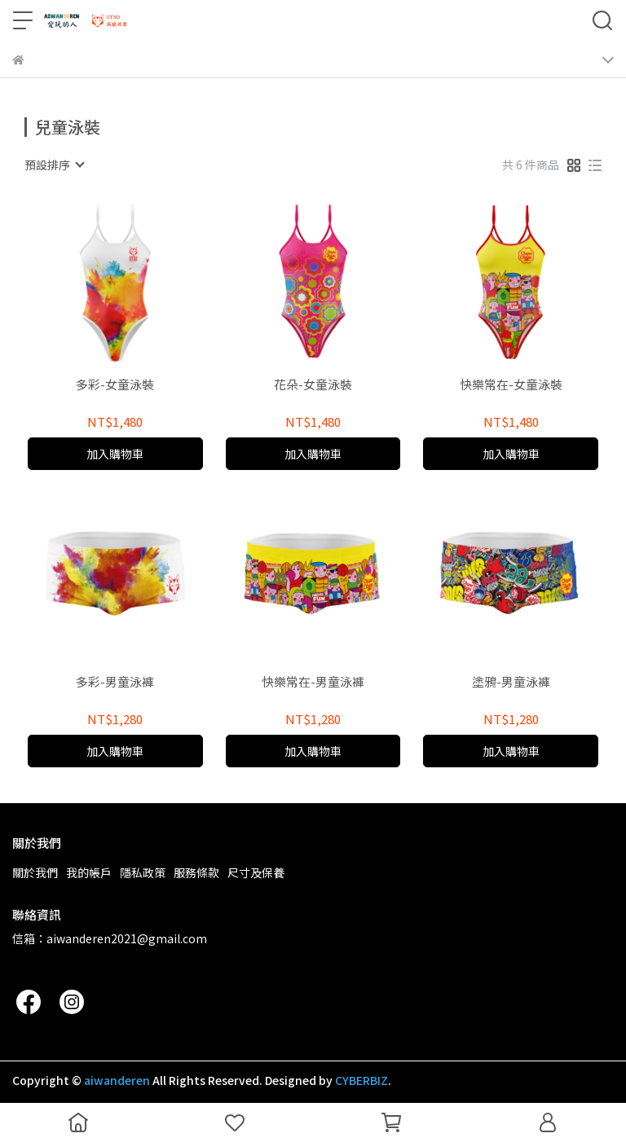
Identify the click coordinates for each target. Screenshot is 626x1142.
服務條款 (196, 872)
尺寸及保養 (255, 872)
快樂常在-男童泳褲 (313, 682)
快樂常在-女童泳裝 (511, 385)
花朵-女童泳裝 (313, 385)
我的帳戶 (89, 872)
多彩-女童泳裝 (115, 385)
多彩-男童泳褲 (115, 682)
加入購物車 (114, 454)
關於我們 (35, 872)
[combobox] (53, 164)
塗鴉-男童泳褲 (511, 682)
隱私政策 (142, 872)
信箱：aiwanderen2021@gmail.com (109, 938)
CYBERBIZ (361, 1080)
